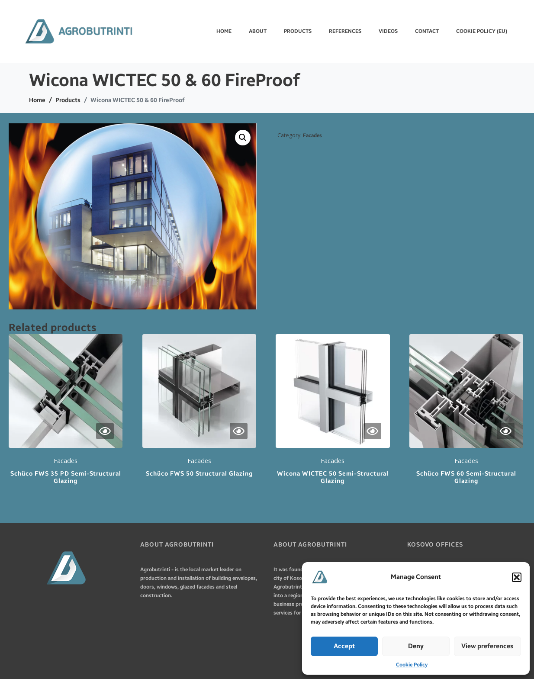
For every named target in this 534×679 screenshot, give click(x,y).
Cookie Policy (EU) (481, 31)
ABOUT (258, 31)
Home (224, 31)
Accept (344, 646)
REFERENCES (345, 31)
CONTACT (427, 31)
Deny (416, 646)
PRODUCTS (298, 31)
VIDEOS (388, 31)
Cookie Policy (412, 665)
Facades (312, 135)
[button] (516, 577)
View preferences (487, 646)
